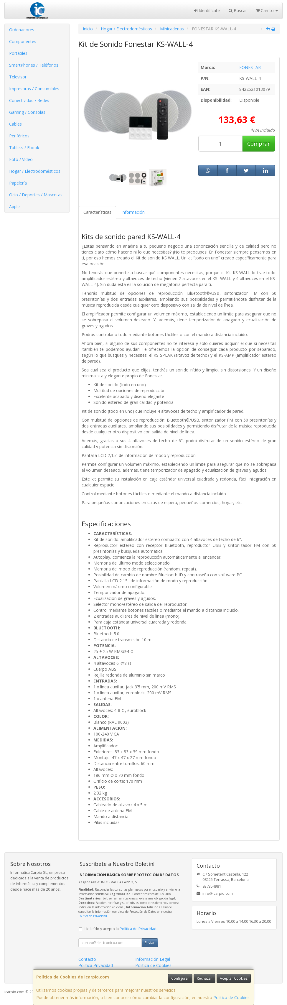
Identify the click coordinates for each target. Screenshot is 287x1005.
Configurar (180, 978)
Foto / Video (21, 159)
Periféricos (19, 136)
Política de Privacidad (92, 916)
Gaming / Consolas (27, 112)
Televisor (18, 77)
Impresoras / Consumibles (34, 88)
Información (133, 212)
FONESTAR (250, 67)
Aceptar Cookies (234, 978)
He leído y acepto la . (121, 928)
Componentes (22, 41)
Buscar (238, 10)
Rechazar (204, 978)
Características (97, 212)
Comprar (258, 143)
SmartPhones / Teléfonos (33, 65)
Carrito (267, 10)
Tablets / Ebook (24, 147)
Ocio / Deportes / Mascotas (35, 195)
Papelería (18, 183)
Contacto (87, 959)
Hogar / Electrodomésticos (34, 171)
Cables (15, 124)
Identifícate (207, 10)
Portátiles (18, 53)
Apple (14, 206)
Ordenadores (21, 29)
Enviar (150, 942)
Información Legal (152, 959)
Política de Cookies (231, 997)
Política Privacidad (95, 965)
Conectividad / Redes (29, 100)
